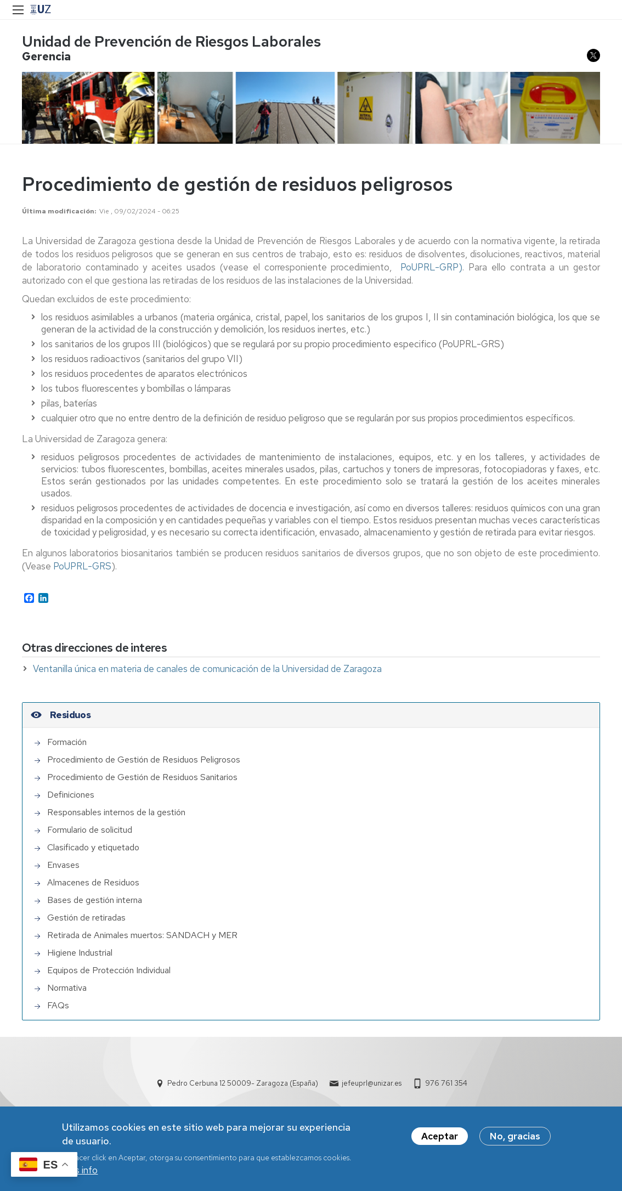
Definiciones (70, 794)
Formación (67, 742)
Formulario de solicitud (89, 830)
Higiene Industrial (79, 952)
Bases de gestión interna (94, 900)
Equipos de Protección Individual (109, 970)
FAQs (58, 1005)
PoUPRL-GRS (82, 566)
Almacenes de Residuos (93, 882)
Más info (80, 1170)
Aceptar (439, 1136)
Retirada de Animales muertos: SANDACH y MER (142, 935)
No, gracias (515, 1136)
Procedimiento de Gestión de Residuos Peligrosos (143, 759)
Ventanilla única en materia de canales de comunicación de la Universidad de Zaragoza (207, 669)
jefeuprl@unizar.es (372, 1083)
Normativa (67, 988)
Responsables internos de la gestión (116, 812)
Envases (63, 865)
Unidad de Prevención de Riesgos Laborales (171, 41)
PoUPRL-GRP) (431, 267)
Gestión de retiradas (86, 917)
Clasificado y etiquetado (93, 847)
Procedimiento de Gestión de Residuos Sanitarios (142, 777)
